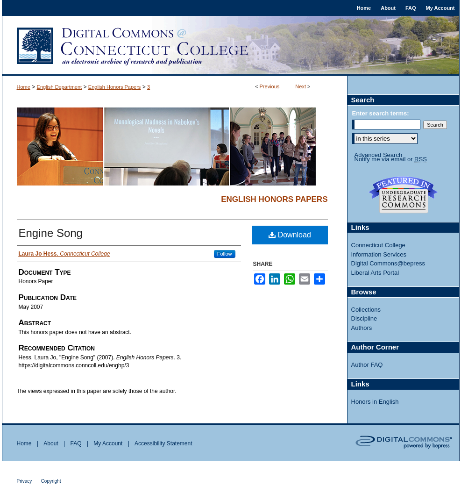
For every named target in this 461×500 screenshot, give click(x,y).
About (50, 443)
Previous (270, 86)
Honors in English (375, 401)
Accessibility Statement (163, 443)
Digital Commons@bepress (388, 263)
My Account (107, 443)
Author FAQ (367, 364)
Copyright (51, 481)
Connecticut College (378, 245)
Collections (366, 309)
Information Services (379, 254)
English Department (59, 87)
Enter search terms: (380, 113)
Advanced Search (379, 154)
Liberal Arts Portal (375, 272)
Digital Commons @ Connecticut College (231, 46)
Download (290, 235)
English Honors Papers (114, 87)
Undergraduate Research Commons (403, 194)
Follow (224, 254)
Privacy (24, 481)
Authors (361, 327)
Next (300, 86)
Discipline (364, 318)
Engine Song (51, 233)
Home (23, 87)
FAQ (75, 443)
